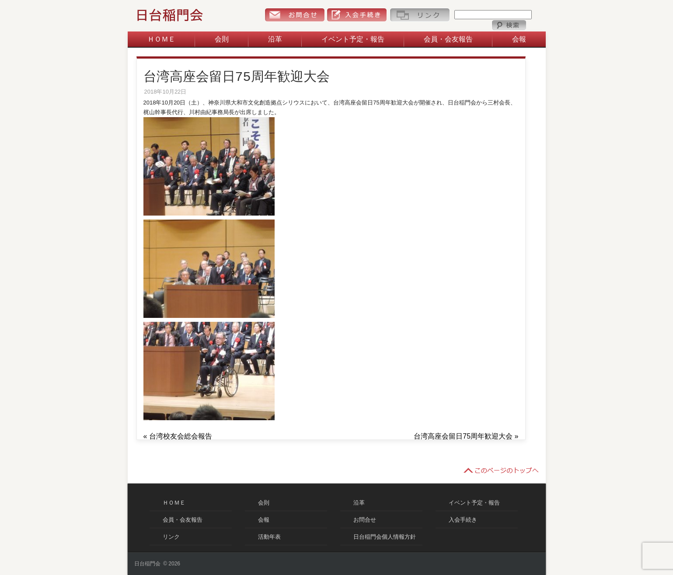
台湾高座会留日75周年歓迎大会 (463, 436)
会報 (519, 39)
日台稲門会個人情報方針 (384, 536)
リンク (419, 15)
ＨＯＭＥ (161, 39)
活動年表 (269, 536)
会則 (222, 39)
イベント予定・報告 (352, 39)
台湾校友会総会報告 (180, 436)
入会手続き (357, 15)
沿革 (275, 39)
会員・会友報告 (448, 39)
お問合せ (294, 15)
